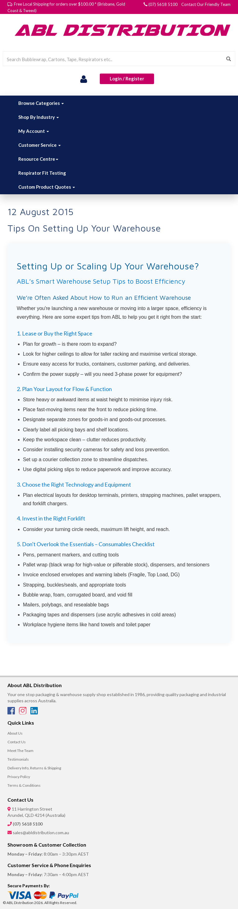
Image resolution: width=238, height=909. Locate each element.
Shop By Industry (38, 117)
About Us (15, 733)
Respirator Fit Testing (42, 173)
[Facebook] (11, 712)
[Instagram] (23, 712)
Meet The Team (20, 750)
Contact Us (16, 742)
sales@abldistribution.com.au (41, 832)
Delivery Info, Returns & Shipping (34, 768)
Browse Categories (41, 103)
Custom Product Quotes (46, 187)
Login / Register (127, 78)
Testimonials (18, 759)
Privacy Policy (18, 776)
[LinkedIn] (34, 712)
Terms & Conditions (24, 785)
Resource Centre (38, 159)
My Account (33, 131)
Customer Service (39, 145)
